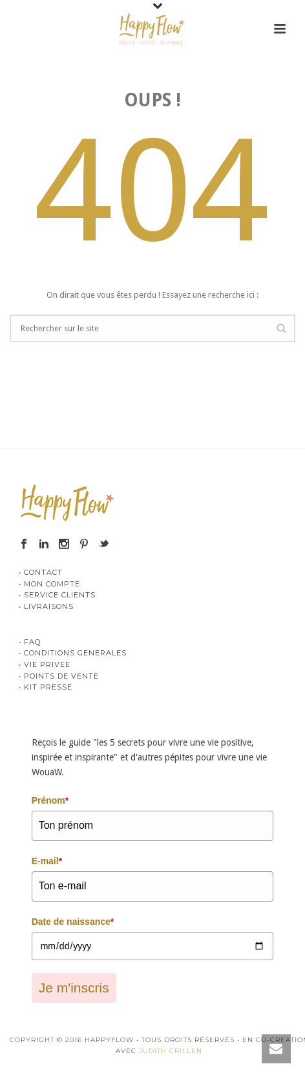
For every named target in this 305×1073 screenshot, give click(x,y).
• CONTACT (41, 572)
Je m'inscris (74, 987)
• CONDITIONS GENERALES (73, 652)
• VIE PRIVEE (44, 664)
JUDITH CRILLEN (170, 1051)
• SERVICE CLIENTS (57, 594)
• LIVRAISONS (46, 606)
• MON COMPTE (49, 583)
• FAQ (30, 641)
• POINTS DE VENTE (59, 676)
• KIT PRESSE (45, 686)
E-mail (47, 861)
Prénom (50, 800)
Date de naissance (73, 921)
